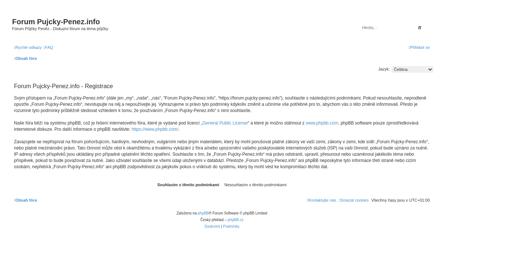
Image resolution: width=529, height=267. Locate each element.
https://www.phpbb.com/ (155, 129)
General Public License (225, 123)
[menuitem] (48, 47)
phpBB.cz (236, 220)
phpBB (203, 213)
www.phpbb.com (322, 123)
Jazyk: (384, 69)
